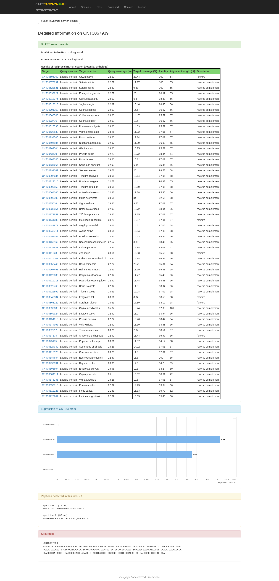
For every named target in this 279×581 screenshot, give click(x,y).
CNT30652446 (50, 264)
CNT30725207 (50, 396)
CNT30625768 (50, 286)
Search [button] (86, 7)
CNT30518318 (50, 104)
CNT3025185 (49, 341)
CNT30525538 (50, 126)
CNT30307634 (50, 175)
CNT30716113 (50, 280)
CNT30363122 (50, 302)
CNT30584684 (50, 357)
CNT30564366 (50, 192)
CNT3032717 (49, 330)
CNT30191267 (50, 170)
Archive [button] (143, 7)
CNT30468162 (50, 242)
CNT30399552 (50, 186)
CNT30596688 (50, 308)
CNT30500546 (50, 115)
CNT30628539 (50, 131)
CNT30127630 (50, 275)
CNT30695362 (50, 76)
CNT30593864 (50, 368)
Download (113, 7)
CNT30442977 (50, 225)
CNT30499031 (50, 363)
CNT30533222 (50, 93)
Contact (128, 7)
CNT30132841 (50, 247)
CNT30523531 (50, 87)
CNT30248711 (50, 231)
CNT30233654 (50, 209)
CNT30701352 (50, 109)
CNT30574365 (50, 324)
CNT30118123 (50, 352)
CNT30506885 (50, 142)
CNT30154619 (50, 319)
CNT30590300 (50, 198)
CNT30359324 (50, 313)
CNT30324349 (50, 346)
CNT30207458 (50, 269)
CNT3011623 (49, 253)
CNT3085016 (49, 203)
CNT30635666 (50, 164)
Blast (99, 7)
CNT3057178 (49, 335)
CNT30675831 (50, 82)
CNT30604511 (50, 374)
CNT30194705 (50, 137)
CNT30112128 (50, 390)
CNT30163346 (50, 159)
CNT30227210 (50, 181)
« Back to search (59, 20)
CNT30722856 (50, 291)
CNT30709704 (50, 148)
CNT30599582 (50, 236)
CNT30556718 (50, 385)
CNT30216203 (50, 258)
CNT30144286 (50, 220)
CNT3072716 (49, 120)
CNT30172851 (50, 214)
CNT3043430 (49, 153)
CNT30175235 (50, 379)
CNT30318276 (50, 98)
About (72, 7)
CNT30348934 (50, 297)
